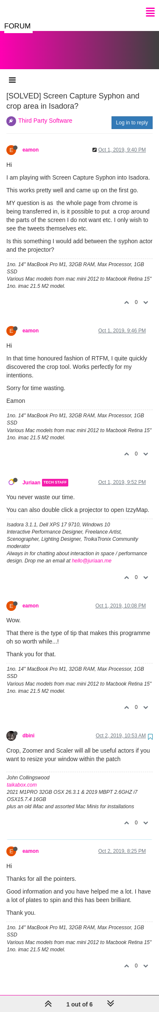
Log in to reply (132, 114)
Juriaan (31, 474)
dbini (28, 727)
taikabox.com (22, 776)
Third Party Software (45, 112)
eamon (30, 141)
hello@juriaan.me (92, 552)
